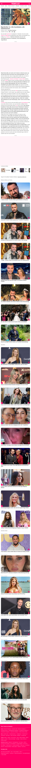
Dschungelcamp (24, 102)
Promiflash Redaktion (12, 30)
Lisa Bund (3, 102)
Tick (16, 105)
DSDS (6, 80)
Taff (16, 90)
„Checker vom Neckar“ (14, 78)
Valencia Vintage (4, 35)
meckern (8, 36)
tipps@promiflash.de (22, 176)
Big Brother (9, 33)
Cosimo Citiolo (22, 78)
